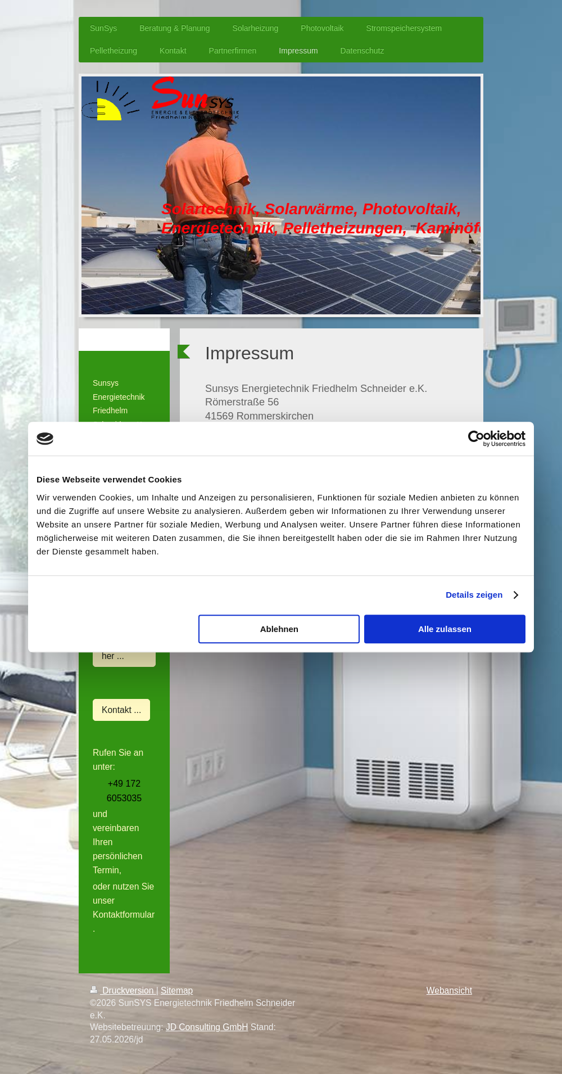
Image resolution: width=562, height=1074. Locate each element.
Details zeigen (474, 594)
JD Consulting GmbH (207, 1027)
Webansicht (449, 990)
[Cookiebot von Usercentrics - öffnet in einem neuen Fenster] (476, 438)
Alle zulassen (445, 629)
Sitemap (177, 990)
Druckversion (123, 990)
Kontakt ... (121, 710)
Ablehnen (279, 629)
